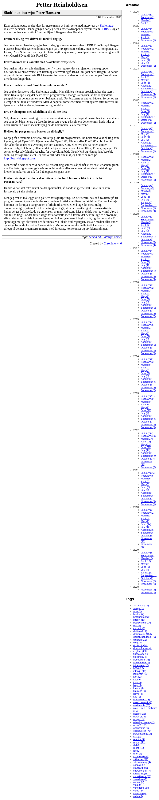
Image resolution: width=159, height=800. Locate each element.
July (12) (145, 527)
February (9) (147, 398)
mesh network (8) (142, 702)
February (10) (148, 435)
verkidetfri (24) (141, 787)
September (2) (149, 307)
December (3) (148, 353)
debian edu (95, 237)
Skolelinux (106, 25)
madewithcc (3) (141, 699)
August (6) (146, 453)
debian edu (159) (142, 634)
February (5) (147, 219)
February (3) (147, 31)
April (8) (145, 293)
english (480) (140, 651)
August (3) (146, 233)
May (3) (145, 80)
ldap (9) (137, 682)
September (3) (149, 236)
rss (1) (136, 750)
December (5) (148, 316)
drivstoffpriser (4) (142, 648)
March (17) (147, 438)
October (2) (147, 498)
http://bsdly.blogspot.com (19, 158)
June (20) (146, 447)
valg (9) (137, 784)
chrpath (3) (139, 628)
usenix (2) (138, 782)
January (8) (147, 552)
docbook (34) (140, 645)
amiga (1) (138, 608)
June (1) (145, 60)
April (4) (145, 330)
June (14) (146, 524)
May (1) (145, 57)
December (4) (148, 211)
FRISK (106, 29)
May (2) (145, 193)
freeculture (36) (141, 659)
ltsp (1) (137, 696)
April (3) (145, 37)
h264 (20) (138, 668)
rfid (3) (136, 745)
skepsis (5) (139, 765)
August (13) (147, 529)
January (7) (147, 322)
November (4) (148, 94)
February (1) (147, 48)
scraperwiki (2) (141, 756)
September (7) (149, 532)
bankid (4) (138, 614)
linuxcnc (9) (139, 691)
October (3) (147, 310)
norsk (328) (139, 716)
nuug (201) (139, 719)
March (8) (146, 364)
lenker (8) (138, 688)
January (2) (147, 128)
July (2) (145, 62)
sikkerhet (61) (140, 759)
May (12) (146, 444)
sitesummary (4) (142, 762)
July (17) (145, 450)
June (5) (145, 196)
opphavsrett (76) (142, 730)
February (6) (147, 324)
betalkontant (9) (141, 617)
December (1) (148, 40)
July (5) (145, 230)
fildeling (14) (140, 656)
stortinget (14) (140, 773)
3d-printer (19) (141, 605)
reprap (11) (139, 742)
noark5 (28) (139, 713)
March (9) (146, 401)
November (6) (148, 350)
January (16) (148, 472)
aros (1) (137, 611)
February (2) (147, 17)
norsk (117, 237)
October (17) (148, 458)
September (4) (149, 495)
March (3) (146, 105)
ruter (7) (137, 753)
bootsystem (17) (142, 622)
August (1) (146, 85)
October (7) (147, 421)
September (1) (149, 88)
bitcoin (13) (139, 619)
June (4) (145, 336)
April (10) (146, 561)
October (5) (147, 239)
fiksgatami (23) (141, 654)
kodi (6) (137, 679)
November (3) (148, 276)
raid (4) (137, 736)
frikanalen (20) (141, 665)
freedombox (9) (141, 662)
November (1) (148, 179)
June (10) (146, 410)
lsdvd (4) (138, 693)
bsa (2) (137, 625)
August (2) (146, 341)
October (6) (147, 384)
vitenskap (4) (140, 793)
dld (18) (137, 642)
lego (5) (137, 685)
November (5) (148, 589)
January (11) (148, 396)
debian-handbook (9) (144, 636)
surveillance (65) (142, 776)
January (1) (147, 14)
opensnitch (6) (141, 728)
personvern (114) (142, 733)
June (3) (145, 566)
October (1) (147, 91)
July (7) (145, 413)
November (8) (148, 313)
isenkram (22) (140, 673)
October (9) (147, 347)
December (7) (148, 467)
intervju (108, 237)
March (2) (146, 34)
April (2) (145, 77)
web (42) (138, 796)
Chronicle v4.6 (113, 243)
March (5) (146, 222)
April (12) (146, 441)
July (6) (145, 339)
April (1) (145, 23)
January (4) (147, 28)
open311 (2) (139, 725)
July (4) (145, 569)
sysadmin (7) (140, 779)
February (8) (147, 555)
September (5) (149, 381)
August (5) (146, 304)
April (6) (145, 404)
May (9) (145, 407)
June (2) (145, 111)
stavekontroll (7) (142, 770)
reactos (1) (139, 739)
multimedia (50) (141, 705)
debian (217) (140, 631)
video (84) (138, 790)
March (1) (146, 20)
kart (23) (137, 676)
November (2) (148, 242)
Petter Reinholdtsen (61, 4)
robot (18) (138, 747)
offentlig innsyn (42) (143, 722)
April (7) (145, 367)
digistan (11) (140, 639)
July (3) (145, 139)
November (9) (148, 424)
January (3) (147, 71)
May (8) (145, 296)
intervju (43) (139, 671)
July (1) (145, 114)
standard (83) (140, 767)
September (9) (149, 455)
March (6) (146, 478)
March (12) (147, 558)
